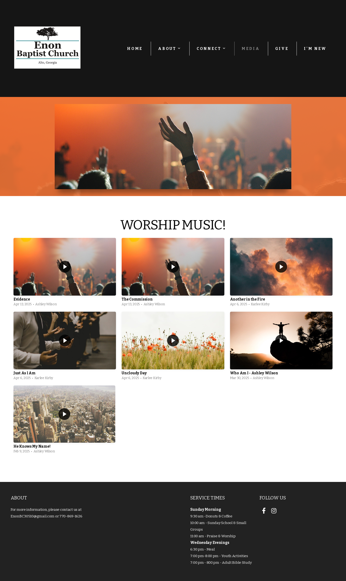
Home (135, 48)
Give (282, 48)
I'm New (315, 48)
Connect (211, 48)
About (169, 48)
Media (251, 48)
